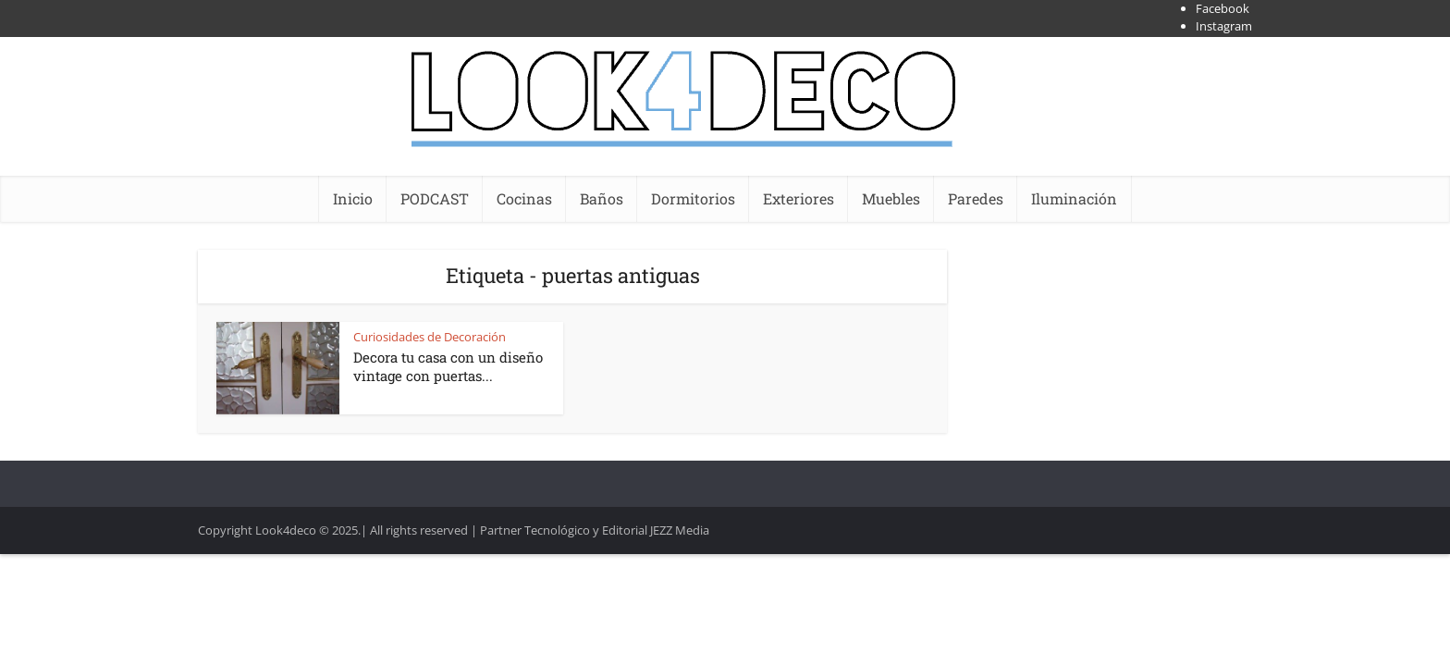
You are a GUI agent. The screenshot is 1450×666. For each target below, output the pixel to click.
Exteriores (798, 198)
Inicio (353, 198)
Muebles (891, 198)
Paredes (975, 198)
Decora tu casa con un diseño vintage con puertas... (448, 366)
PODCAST (434, 198)
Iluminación (1074, 198)
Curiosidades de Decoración (429, 336)
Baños (601, 198)
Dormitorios (693, 198)
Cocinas (524, 198)
